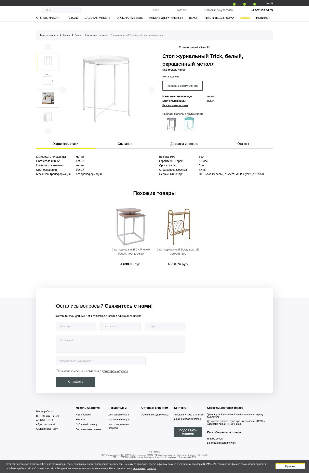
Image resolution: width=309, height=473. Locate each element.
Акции (245, 24)
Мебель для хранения (166, 24)
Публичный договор (86, 424)
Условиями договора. (144, 468)
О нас (155, 13)
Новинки (263, 24)
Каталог (182, 13)
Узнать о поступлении (183, 85)
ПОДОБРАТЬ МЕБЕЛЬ (188, 432)
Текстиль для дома (219, 24)
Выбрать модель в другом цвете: (183, 113)
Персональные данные (88, 429)
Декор (193, 24)
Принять (290, 466)
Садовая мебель (97, 24)
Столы (73, 24)
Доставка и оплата (119, 414)
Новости (80, 419)
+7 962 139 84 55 (262, 13)
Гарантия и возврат (119, 419)
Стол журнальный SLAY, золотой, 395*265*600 (178, 251)
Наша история (83, 414)
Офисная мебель (129, 24)
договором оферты (115, 371)
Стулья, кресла (47, 24)
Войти (269, 3)
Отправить (75, 381)
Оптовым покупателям (218, 13)
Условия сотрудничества (154, 414)
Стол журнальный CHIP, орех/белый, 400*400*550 (131, 251)
